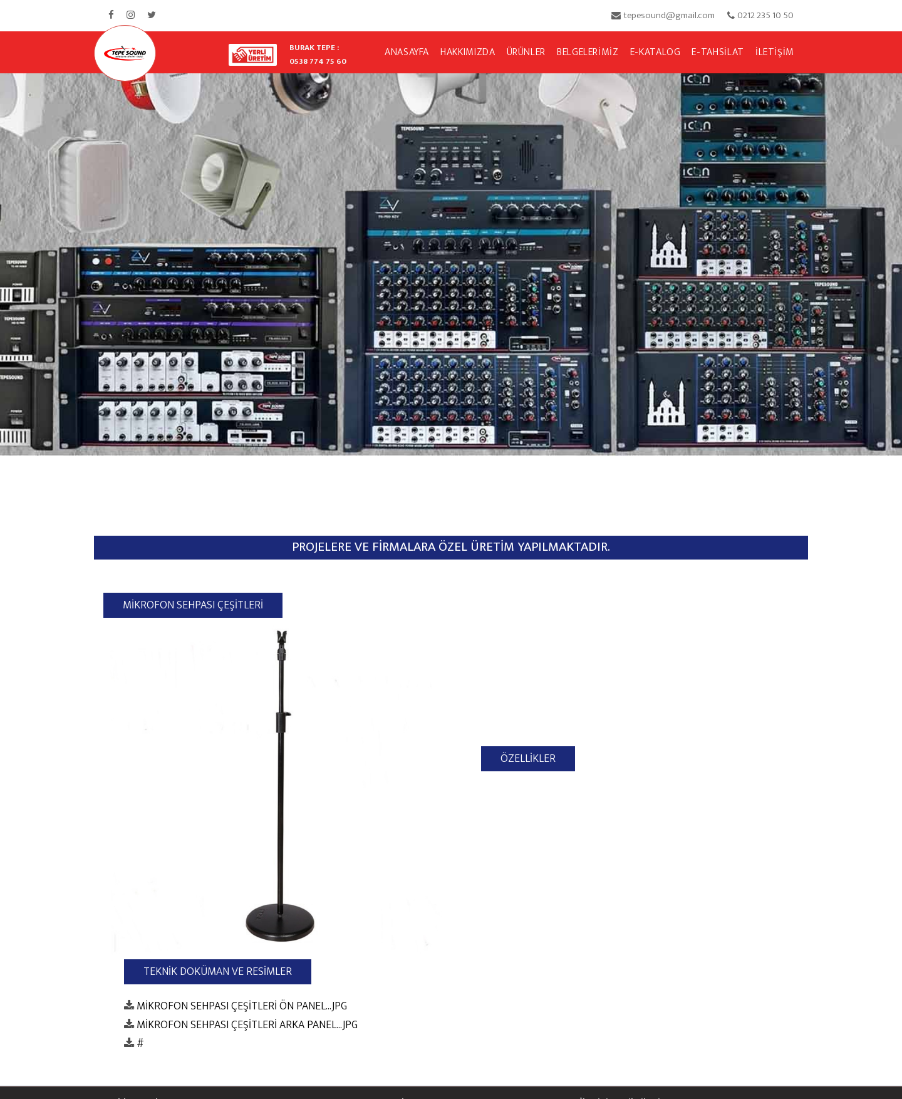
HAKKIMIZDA (467, 52)
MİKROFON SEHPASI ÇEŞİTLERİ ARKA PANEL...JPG (247, 1025)
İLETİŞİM (774, 52)
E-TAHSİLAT (718, 52)
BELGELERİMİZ (588, 52)
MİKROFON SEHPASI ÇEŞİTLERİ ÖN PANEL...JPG (242, 1006)
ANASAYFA (407, 52)
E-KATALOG (655, 52)
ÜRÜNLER (526, 52)
